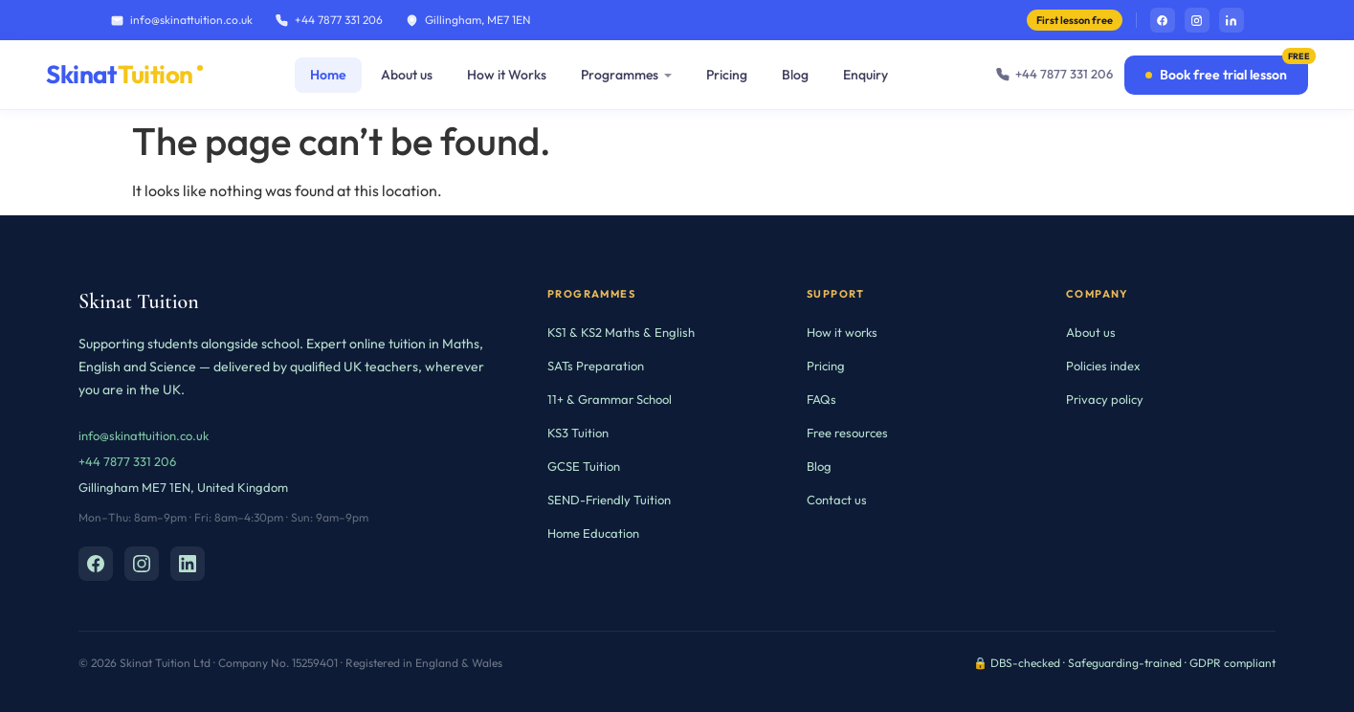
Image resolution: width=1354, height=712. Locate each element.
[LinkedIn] (187, 563)
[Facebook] (95, 563)
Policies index (1103, 365)
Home (328, 74)
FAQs (821, 399)
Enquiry (865, 74)
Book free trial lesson (1216, 74)
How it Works (506, 74)
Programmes (619, 74)
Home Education (593, 533)
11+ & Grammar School (609, 399)
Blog (795, 74)
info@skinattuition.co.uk (182, 19)
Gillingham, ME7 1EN (468, 19)
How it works (842, 332)
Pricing (726, 74)
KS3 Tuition (578, 432)
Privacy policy (1104, 399)
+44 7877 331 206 (329, 19)
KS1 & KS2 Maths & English (621, 332)
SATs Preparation (595, 365)
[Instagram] (141, 563)
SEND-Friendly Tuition (609, 499)
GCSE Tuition (583, 466)
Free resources (847, 432)
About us (407, 74)
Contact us (837, 499)
